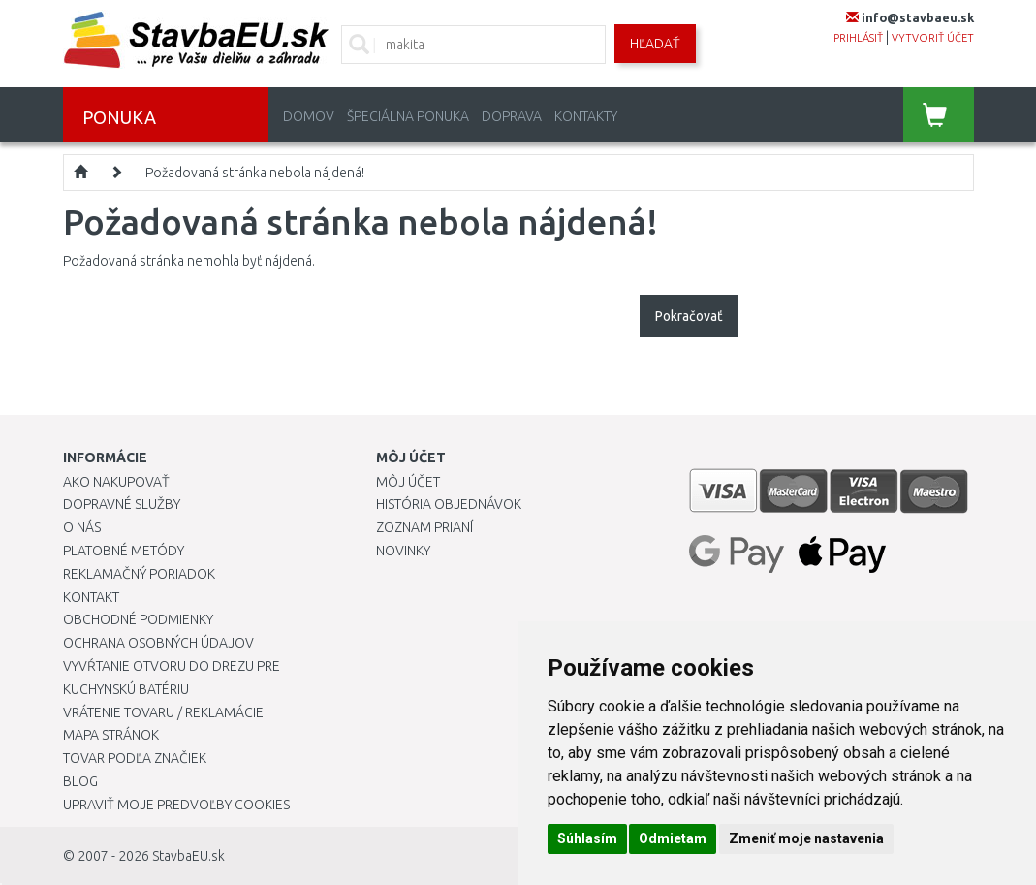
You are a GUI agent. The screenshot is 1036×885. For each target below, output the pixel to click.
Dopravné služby (121, 504)
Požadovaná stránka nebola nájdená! (254, 172)
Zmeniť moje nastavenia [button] (806, 838)
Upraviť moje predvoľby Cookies (176, 804)
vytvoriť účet (933, 38)
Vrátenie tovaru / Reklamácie (163, 712)
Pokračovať (689, 316)
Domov (308, 116)
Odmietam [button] (672, 838)
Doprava (512, 116)
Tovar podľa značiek (134, 758)
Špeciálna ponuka (408, 116)
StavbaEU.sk (188, 856)
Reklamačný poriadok (139, 574)
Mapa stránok (111, 735)
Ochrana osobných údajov (158, 642)
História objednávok (448, 504)
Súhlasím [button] (587, 838)
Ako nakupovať (116, 482)
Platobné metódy (123, 550)
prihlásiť (858, 38)
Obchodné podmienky (138, 619)
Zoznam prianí (424, 527)
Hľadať (655, 43)
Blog (80, 781)
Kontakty (585, 116)
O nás (82, 527)
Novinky (403, 550)
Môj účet (408, 482)
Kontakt (91, 597)
